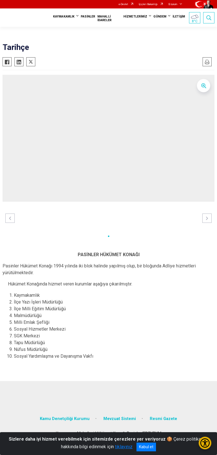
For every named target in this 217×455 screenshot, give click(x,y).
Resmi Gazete (163, 418)
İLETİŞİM (179, 16)
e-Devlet (123, 4)
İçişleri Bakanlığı (148, 4)
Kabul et (146, 447)
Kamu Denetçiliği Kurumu (65, 418)
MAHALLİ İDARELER (104, 18)
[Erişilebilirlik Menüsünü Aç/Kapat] (205, 443)
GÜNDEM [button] (159, 16)
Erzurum (172, 4)
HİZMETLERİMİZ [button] (135, 16)
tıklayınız (124, 446)
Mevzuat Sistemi (119, 418)
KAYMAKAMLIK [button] (64, 16)
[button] (108, 236)
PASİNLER (88, 16)
